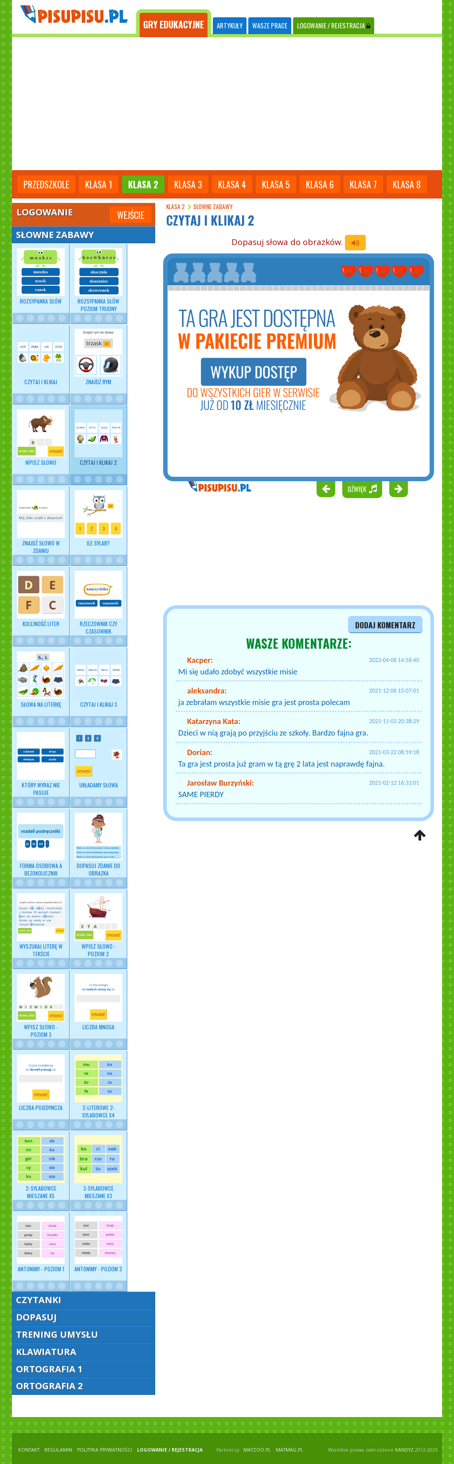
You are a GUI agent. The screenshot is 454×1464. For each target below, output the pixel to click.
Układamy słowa (98, 760)
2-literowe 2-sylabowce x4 (98, 1086)
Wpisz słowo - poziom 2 (98, 925)
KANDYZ (404, 1450)
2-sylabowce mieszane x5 (41, 1167)
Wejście (130, 215)
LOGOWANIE (333, 25)
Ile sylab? (98, 518)
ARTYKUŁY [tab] (230, 25)
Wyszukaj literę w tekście (41, 925)
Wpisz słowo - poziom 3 (41, 1006)
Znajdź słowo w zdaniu (41, 522)
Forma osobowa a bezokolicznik (41, 844)
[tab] (173, 23)
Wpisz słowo (41, 437)
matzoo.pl (257, 1450)
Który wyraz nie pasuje (41, 764)
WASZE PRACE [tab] (269, 25)
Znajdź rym (98, 357)
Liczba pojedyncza (41, 1083)
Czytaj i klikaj (41, 357)
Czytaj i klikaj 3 (98, 679)
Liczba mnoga (98, 1002)
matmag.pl (289, 1450)
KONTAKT (28, 1450)
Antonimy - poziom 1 (41, 1244)
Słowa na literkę (41, 679)
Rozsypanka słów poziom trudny (98, 280)
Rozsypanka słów (41, 276)
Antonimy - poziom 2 (98, 1244)
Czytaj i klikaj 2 (98, 437)
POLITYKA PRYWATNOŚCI (104, 1450)
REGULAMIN (58, 1450)
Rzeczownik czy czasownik (98, 603)
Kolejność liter (41, 599)
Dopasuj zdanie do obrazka (98, 844)
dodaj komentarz (385, 625)
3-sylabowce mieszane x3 (98, 1167)
